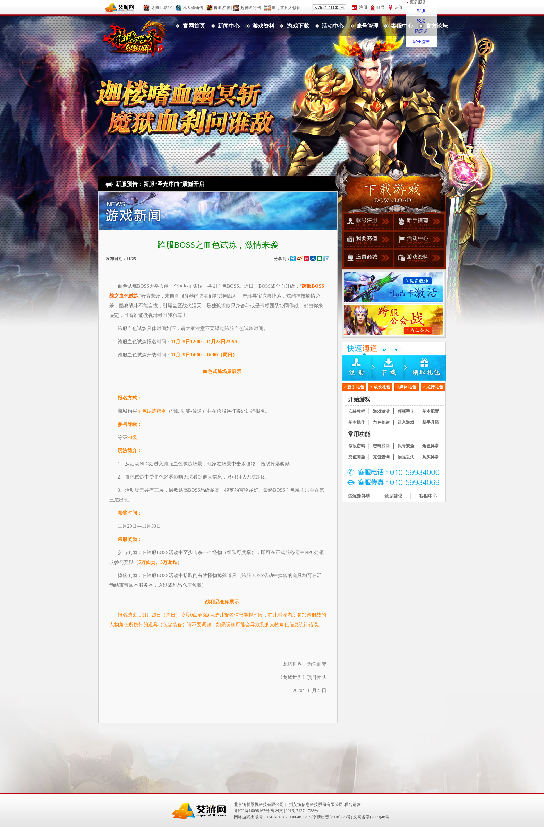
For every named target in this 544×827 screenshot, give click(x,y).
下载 (393, 368)
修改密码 (356, 445)
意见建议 (393, 496)
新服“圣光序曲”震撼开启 (173, 184)
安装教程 (356, 411)
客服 (421, 10)
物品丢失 (406, 457)
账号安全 (406, 445)
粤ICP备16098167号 (252, 810)
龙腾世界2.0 (161, 7)
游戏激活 (381, 411)
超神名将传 (250, 7)
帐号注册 (367, 223)
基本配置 (430, 411)
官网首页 (194, 26)
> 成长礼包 (380, 387)
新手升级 (430, 422)
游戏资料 (263, 26)
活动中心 (333, 26)
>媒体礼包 (406, 387)
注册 (359, 368)
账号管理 (367, 26)
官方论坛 (437, 26)
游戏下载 (298, 26)
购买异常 (430, 457)
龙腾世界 (135, 36)
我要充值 (367, 241)
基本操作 (356, 422)
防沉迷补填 (359, 496)
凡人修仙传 (192, 7)
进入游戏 (406, 422)
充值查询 (381, 457)
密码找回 (381, 445)
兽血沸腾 (222, 7)
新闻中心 (229, 26)
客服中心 (402, 26)
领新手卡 (406, 411)
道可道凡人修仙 (286, 7)
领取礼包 (428, 368)
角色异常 (430, 445)
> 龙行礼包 (433, 387)
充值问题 (356, 457)
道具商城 (367, 259)
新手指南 (418, 223)
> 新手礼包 (354, 387)
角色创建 (381, 422)
